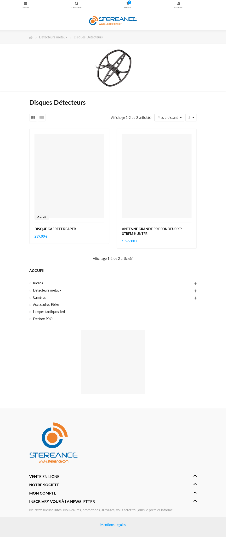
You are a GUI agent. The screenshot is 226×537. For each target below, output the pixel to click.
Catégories (25, 3)
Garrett (41, 217)
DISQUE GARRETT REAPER (55, 229)
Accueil (37, 270)
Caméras (39, 297)
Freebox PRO (42, 319)
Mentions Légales (113, 525)
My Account (178, 3)
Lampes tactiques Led (49, 312)
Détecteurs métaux (47, 290)
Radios (38, 283)
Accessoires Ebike (46, 304)
